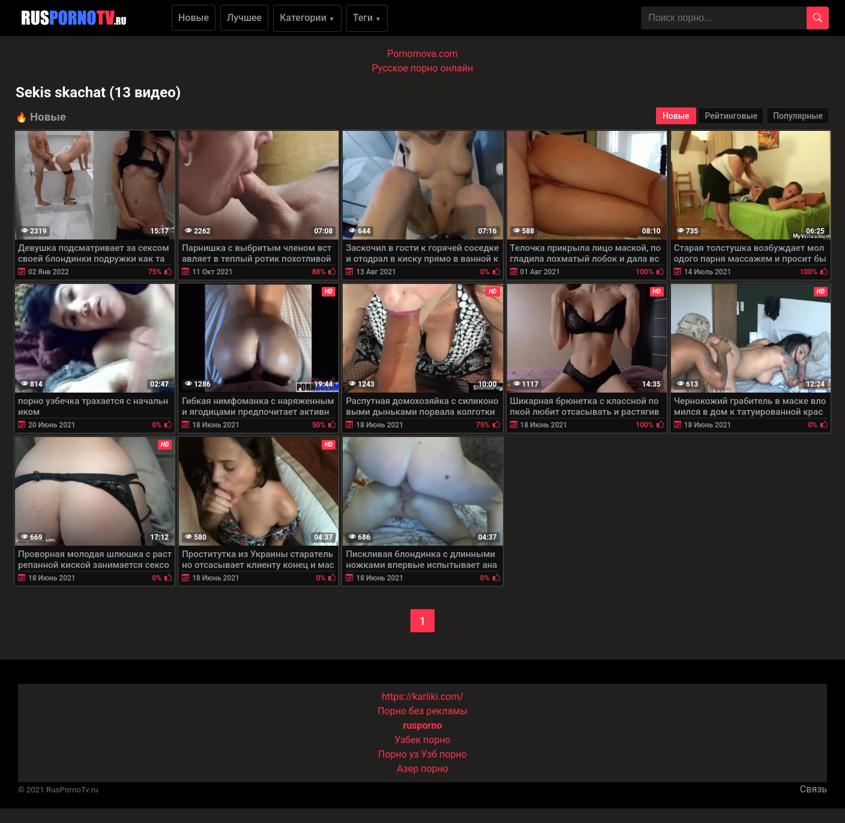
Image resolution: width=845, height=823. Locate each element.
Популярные (798, 116)
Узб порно (444, 754)
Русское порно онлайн (423, 68)
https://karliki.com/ (422, 696)
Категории (307, 17)
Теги (367, 17)
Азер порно (422, 768)
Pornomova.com (422, 53)
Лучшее (244, 17)
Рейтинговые (731, 116)
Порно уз (398, 754)
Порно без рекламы (422, 711)
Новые (193, 17)
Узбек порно (422, 740)
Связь (813, 789)
